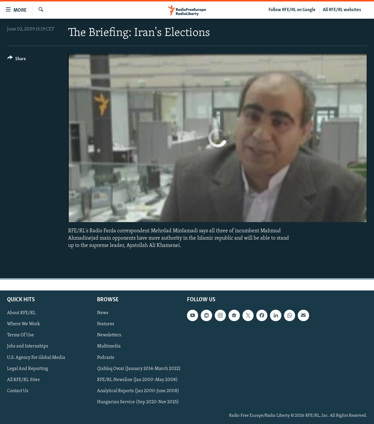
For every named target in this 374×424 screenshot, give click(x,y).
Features (105, 324)
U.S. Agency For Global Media (36, 357)
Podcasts (105, 357)
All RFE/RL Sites (23, 380)
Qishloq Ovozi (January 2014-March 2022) (139, 368)
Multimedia (109, 346)
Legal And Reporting (27, 368)
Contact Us (17, 391)
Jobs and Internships (27, 346)
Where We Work (23, 324)
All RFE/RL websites (342, 10)
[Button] (16, 60)
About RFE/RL (21, 313)
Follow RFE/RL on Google (292, 10)
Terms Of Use (20, 335)
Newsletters (109, 335)
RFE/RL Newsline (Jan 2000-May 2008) (137, 380)
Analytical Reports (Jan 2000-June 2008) (138, 391)
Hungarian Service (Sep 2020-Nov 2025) (138, 402)
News (102, 313)
